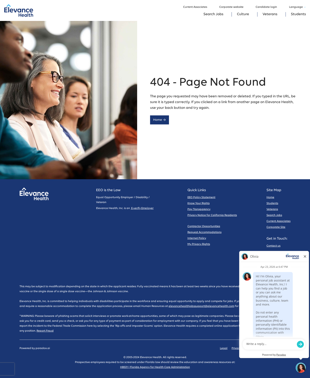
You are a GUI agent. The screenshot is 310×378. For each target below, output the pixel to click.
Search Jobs (213, 14)
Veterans (270, 14)
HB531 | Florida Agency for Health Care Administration (155, 367)
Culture (243, 14)
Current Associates (197, 7)
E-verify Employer (142, 208)
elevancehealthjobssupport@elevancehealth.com (201, 306)
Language (297, 7)
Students (298, 14)
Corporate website (233, 7)
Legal (223, 348)
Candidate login (268, 7)
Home (159, 119)
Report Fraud (45, 331)
